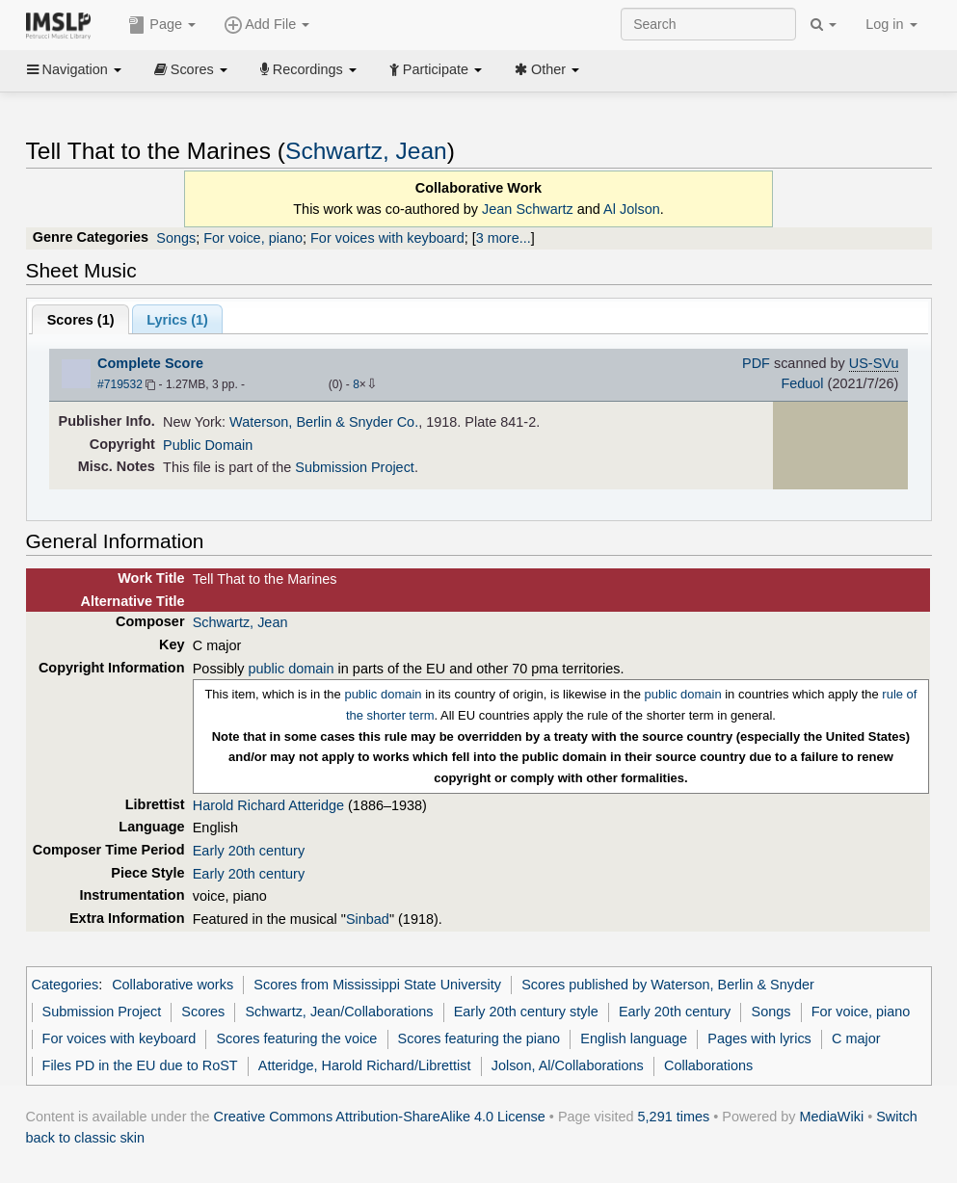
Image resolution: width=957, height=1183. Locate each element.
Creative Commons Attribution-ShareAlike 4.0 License (379, 1116)
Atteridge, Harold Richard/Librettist (364, 1065)
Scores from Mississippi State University (377, 984)
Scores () (81, 320)
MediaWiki (832, 1116)
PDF (756, 363)
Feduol (802, 383)
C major (856, 1038)
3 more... (503, 238)
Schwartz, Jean (366, 151)
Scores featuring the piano (479, 1038)
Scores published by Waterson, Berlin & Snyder (667, 984)
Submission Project (354, 467)
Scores (190, 69)
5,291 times (674, 1116)
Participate (435, 69)
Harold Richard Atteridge (268, 805)
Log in (891, 24)
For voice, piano (253, 238)
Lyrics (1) (177, 320)
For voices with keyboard (387, 238)
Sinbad (367, 919)
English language (633, 1038)
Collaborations (708, 1065)
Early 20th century (249, 850)
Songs (176, 238)
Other (547, 69)
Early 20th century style (526, 1011)
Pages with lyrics (759, 1038)
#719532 (120, 384)
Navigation (74, 69)
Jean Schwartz (527, 209)
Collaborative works (172, 984)
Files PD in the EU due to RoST (140, 1065)
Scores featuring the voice (296, 1038)
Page (162, 25)
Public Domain (208, 445)
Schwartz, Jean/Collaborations (339, 1011)
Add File (267, 25)
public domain (291, 668)
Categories (65, 984)
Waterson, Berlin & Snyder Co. (323, 422)
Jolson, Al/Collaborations (568, 1065)
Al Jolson (631, 209)
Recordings (308, 69)
